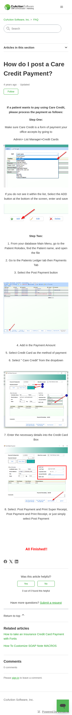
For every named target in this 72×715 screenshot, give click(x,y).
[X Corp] (11, 561)
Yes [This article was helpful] (26, 583)
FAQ (35, 19)
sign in (15, 677)
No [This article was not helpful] (46, 583)
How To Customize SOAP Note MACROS (30, 645)
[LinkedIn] (16, 561)
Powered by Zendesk (55, 711)
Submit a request (51, 602)
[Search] (32, 28)
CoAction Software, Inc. (17, 19)
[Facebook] (5, 561)
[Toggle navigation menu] (61, 7)
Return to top (14, 615)
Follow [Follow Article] (11, 91)
